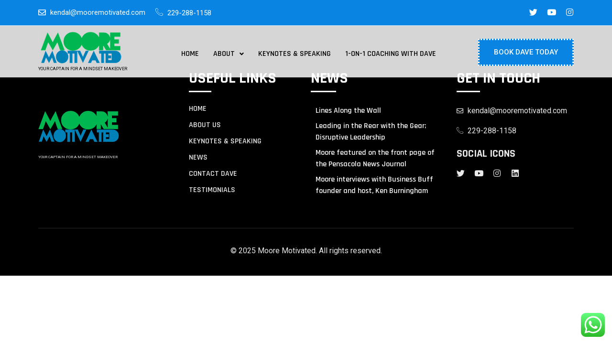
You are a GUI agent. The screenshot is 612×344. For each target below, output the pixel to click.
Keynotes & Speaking (294, 54)
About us (205, 125)
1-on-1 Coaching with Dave (390, 54)
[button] (228, 54)
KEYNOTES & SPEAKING (225, 141)
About (228, 54)
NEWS (198, 157)
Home (190, 54)
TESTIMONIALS (212, 190)
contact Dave (213, 174)
